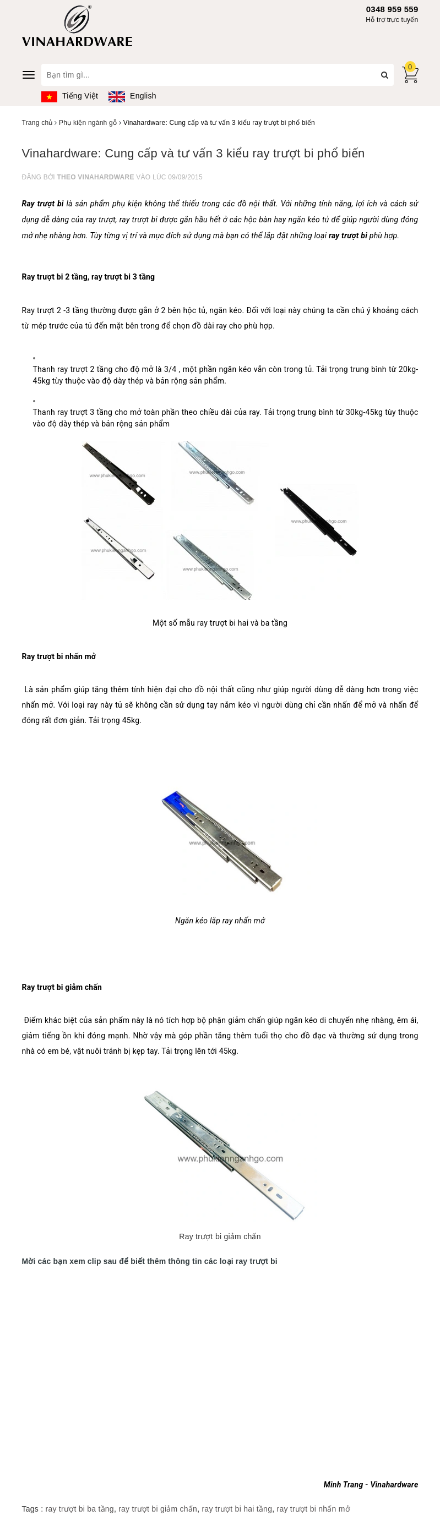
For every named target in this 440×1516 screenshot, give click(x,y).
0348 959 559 (392, 9)
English (132, 95)
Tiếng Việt (70, 95)
